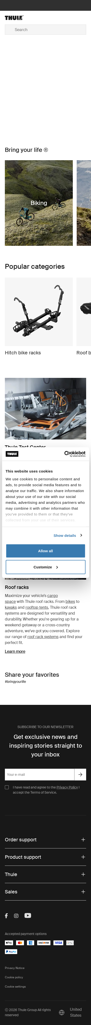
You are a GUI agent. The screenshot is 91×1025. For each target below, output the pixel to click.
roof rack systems (42, 636)
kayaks (11, 607)
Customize (45, 567)
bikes (70, 601)
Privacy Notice (15, 968)
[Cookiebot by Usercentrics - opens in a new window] (64, 454)
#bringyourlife (15, 681)
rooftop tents (36, 607)
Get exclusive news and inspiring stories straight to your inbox (45, 745)
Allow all (45, 551)
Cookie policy (14, 977)
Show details (65, 535)
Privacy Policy (67, 787)
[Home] (18, 17)
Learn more (15, 651)
